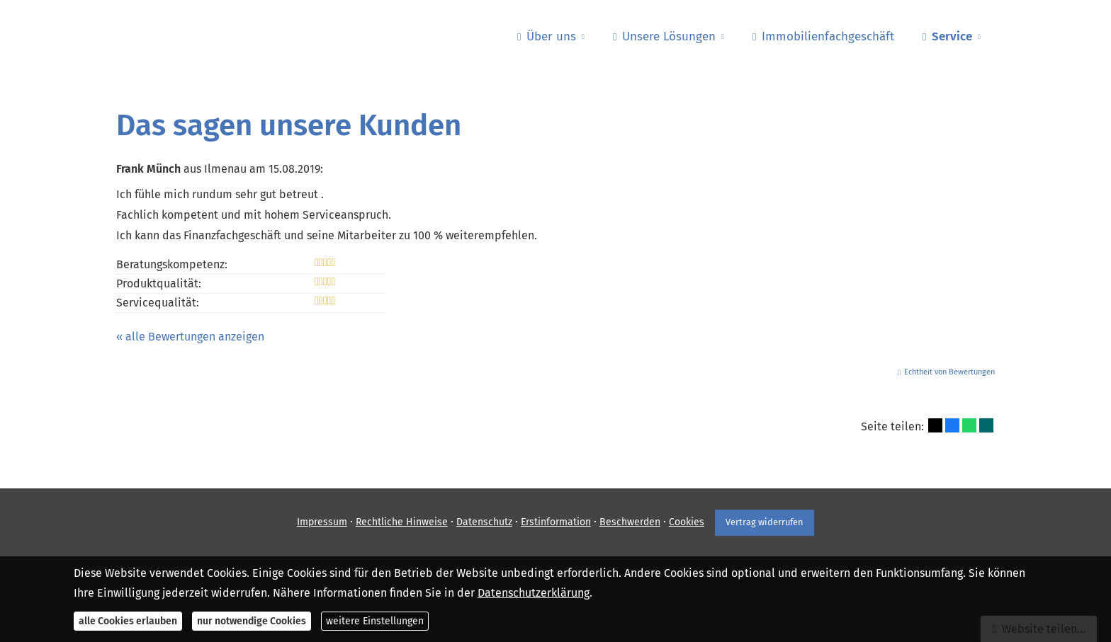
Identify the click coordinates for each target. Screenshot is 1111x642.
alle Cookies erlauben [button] (128, 621)
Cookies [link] (686, 522)
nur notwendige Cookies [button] (251, 621)
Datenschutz (484, 522)
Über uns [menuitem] (546, 36)
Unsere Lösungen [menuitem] (664, 36)
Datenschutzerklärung (534, 593)
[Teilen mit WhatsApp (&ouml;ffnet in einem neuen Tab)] (969, 425)
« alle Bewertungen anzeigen (190, 336)
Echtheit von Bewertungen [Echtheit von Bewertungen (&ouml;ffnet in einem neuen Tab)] (949, 372)
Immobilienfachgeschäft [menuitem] (823, 36)
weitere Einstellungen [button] (375, 621)
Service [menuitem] (947, 36)
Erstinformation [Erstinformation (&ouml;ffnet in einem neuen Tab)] (555, 522)
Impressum (321, 522)
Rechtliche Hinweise (401, 522)
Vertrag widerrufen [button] (764, 522)
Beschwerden (629, 522)
